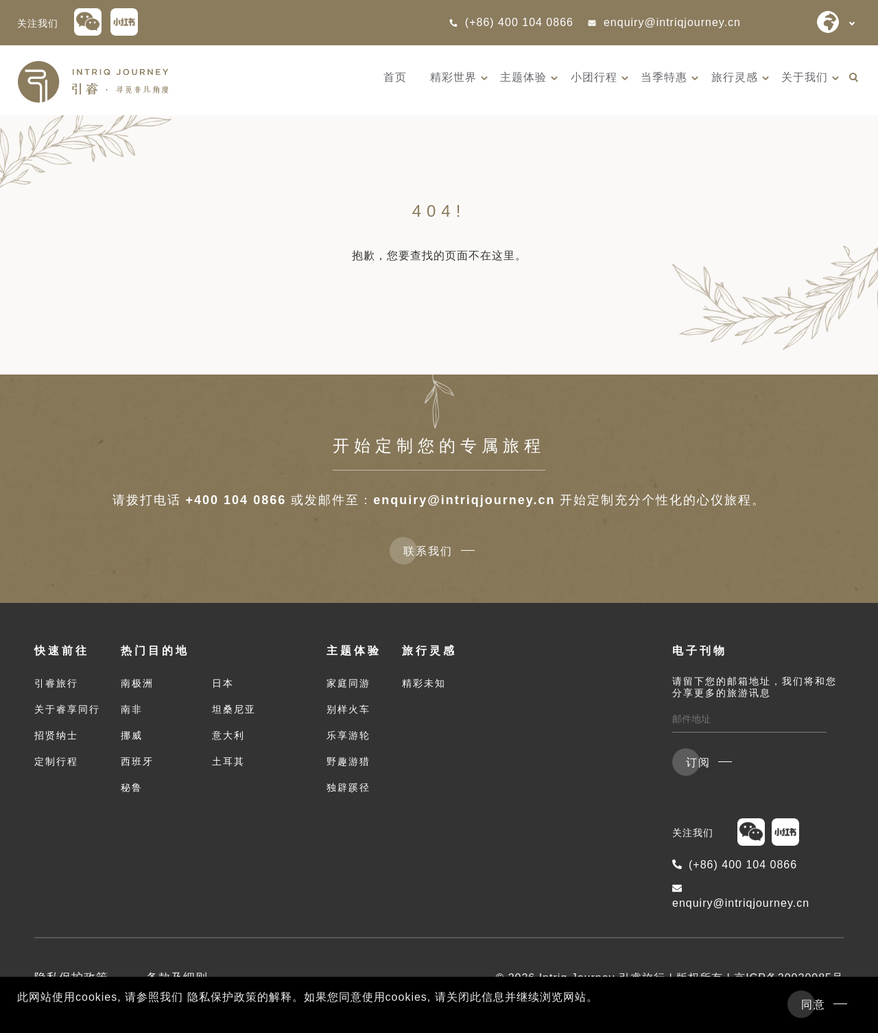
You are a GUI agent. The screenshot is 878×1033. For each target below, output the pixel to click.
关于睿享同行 (67, 709)
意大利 (228, 735)
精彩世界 (453, 77)
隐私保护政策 (71, 977)
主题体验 (523, 77)
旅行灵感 (734, 77)
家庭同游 (348, 683)
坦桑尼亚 (234, 709)
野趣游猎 (348, 761)
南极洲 (137, 683)
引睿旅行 (56, 683)
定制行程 (56, 761)
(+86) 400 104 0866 (511, 22)
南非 (132, 709)
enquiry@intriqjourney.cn (664, 22)
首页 (395, 77)
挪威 (132, 735)
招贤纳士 (56, 735)
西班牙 (137, 761)
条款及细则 (177, 977)
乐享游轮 (348, 735)
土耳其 (228, 761)
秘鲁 (132, 787)
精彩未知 (424, 683)
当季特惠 (664, 77)
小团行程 (594, 77)
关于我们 (804, 77)
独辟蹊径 (348, 787)
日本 (223, 683)
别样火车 (348, 709)
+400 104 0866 (236, 500)
